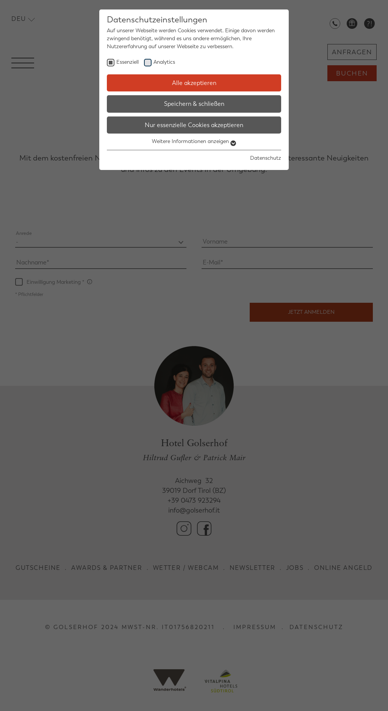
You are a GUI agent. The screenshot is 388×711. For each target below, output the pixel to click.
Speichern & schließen (194, 103)
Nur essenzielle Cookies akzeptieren (194, 125)
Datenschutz (265, 158)
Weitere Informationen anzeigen (194, 141)
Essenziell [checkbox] (127, 62)
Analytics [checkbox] (164, 62)
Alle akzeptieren (194, 83)
